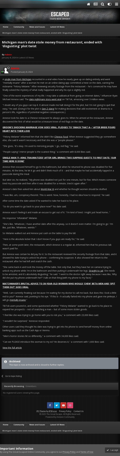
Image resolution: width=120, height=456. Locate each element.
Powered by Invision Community (60, 417)
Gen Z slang (48, 108)
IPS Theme (41, 411)
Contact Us (78, 411)
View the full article (12, 347)
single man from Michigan (18, 79)
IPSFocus (53, 411)
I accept (112, 450)
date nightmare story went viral (45, 99)
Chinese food (61, 136)
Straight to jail (96, 270)
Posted (22, 71)
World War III (47, 189)
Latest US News (26, 57)
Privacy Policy (65, 411)
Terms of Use (86, 451)
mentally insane (18, 299)
